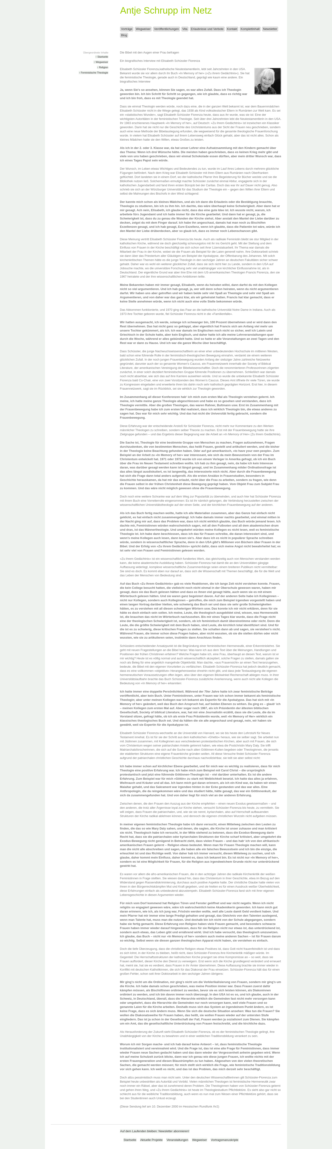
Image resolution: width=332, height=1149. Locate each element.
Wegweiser (143, 29)
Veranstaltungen (177, 1140)
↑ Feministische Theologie (93, 72)
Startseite (130, 1140)
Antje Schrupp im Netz (166, 10)
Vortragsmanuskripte (224, 1140)
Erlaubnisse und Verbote (207, 29)
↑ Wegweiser (101, 62)
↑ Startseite (101, 56)
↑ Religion (102, 67)
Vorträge (126, 29)
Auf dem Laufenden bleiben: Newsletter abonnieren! (154, 1131)
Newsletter (270, 29)
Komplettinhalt (250, 29)
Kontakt (232, 29)
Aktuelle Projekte (151, 1140)
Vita (184, 29)
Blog (124, 35)
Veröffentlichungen (166, 29)
